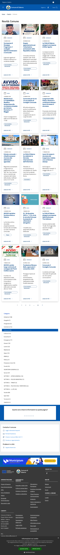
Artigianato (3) (7, 324)
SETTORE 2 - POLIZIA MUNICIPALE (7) (14, 379)
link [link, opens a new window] (45, 545)
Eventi (46, 500)
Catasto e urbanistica (21, 494)
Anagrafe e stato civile (22, 485)
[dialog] (30, 545)
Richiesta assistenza (21, 528)
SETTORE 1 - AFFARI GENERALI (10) (13, 376)
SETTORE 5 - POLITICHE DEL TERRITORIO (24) (16, 386)
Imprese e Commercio (21, 491)
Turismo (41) (7, 399)
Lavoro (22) (7, 346)
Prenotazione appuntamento (19, 516)
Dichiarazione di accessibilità (34, 530)
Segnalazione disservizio (19, 521)
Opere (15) (6, 353)
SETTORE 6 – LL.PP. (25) (10, 389)
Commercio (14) (8, 327)
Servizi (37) (7, 373)
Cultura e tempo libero (22, 488)
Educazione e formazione (33, 485)
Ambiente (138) (8, 317)
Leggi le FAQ (19, 525)
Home (3, 14)
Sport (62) (6, 396)
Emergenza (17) (8, 340)
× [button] (58, 538)
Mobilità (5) (7, 350)
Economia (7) (7, 337)
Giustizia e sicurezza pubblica (35, 490)
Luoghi (47, 498)
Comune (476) (7, 330)
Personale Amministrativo (5, 499)
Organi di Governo (6, 484)
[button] (30, 552)
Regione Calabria (6, 2)
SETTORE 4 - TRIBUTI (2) (10, 383)
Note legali (33, 526)
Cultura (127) (7, 333)
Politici (3, 495)
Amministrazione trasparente (34, 516)
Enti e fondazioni (5, 493)
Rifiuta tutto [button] (36, 548)
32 (38, 305)
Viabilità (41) (7, 402)
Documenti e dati (5, 503)
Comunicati (8, 38)
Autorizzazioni (34, 507)
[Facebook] (47, 7)
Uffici (2, 490)
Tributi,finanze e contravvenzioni (34, 495)
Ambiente (32, 499)
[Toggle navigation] (3, 7)
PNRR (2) (6, 356)
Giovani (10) (7, 343)
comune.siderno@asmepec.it (9, 536)
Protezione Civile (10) (9, 363)
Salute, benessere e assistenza (35, 503)
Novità (9, 14)
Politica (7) (6, 360)
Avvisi (7, 93)
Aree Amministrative (6, 487)
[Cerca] (57, 7)
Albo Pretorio (33, 520)
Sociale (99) (7, 392)
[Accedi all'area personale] (53, 2)
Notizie (45, 149)
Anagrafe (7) (7, 320)
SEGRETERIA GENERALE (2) (11, 369)
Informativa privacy (35, 523)
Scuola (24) (7, 366)
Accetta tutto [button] (24, 549)
